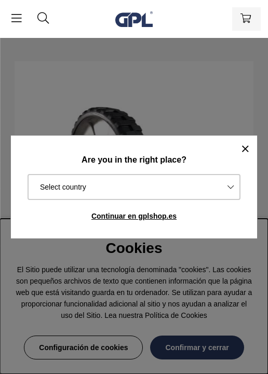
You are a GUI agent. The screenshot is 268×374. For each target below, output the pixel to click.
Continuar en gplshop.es (134, 216)
